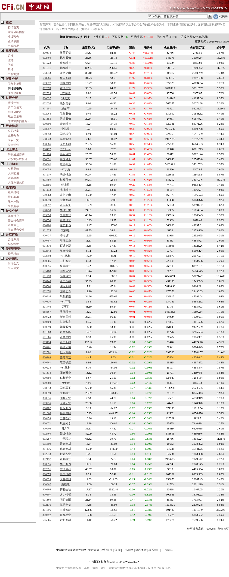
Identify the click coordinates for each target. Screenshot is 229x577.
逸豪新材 (65, 448)
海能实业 (65, 240)
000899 (47, 327)
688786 (47, 78)
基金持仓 (13, 216)
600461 (47, 347)
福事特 (65, 306)
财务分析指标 (16, 32)
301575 (47, 230)
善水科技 (65, 154)
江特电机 (65, 504)
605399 (47, 443)
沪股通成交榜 (16, 154)
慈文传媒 (65, 250)
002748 (47, 454)
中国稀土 (65, 159)
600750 (47, 210)
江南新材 (65, 342)
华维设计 (65, 235)
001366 (47, 413)
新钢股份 (65, 408)
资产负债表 (15, 107)
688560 (47, 286)
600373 (47, 474)
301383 (47, 118)
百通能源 (65, 245)
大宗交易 (13, 173)
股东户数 (13, 201)
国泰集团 (65, 83)
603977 (47, 83)
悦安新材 (65, 78)
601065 (47, 337)
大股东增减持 (16, 182)
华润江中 (65, 210)
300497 (47, 515)
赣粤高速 (65, 357)
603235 (47, 403)
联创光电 (65, 194)
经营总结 (13, 253)
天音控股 (65, 479)
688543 (47, 388)
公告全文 (13, 268)
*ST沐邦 (65, 255)
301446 (47, 306)
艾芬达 (65, 230)
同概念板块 (15, 93)
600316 (47, 296)
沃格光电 (65, 73)
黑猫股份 (65, 113)
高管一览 (13, 140)
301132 (47, 189)
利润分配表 (15, 112)
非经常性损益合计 (19, 121)
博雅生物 (65, 489)
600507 (47, 494)
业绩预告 (13, 36)
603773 (47, 73)
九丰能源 (65, 215)
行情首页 (13, 27)
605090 (47, 215)
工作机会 (167, 550)
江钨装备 (65, 205)
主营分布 (13, 135)
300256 (47, 266)
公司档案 (13, 131)
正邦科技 (65, 459)
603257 (47, 438)
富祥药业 (65, 515)
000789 (47, 382)
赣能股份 (65, 327)
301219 (47, 174)
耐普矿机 (65, 52)
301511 (47, 67)
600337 (47, 98)
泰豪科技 (65, 123)
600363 (47, 194)
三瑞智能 (65, 509)
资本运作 (13, 144)
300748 (47, 281)
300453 (47, 418)
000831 (47, 159)
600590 (47, 123)
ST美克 (65, 98)
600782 (47, 408)
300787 (47, 240)
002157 (47, 459)
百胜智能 (65, 332)
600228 (47, 367)
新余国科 (65, 316)
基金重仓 (13, 225)
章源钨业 (65, 88)
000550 (47, 220)
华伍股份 (65, 464)
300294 (47, 489)
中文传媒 (65, 474)
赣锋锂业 (65, 433)
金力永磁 (65, 281)
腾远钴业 (65, 174)
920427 (47, 235)
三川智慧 (65, 261)
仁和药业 (65, 377)
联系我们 (154, 550)
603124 (47, 342)
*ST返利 (65, 367)
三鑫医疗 (65, 418)
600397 (47, 205)
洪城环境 (65, 347)
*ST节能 (65, 301)
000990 (47, 225)
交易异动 (13, 168)
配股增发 (13, 244)
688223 (47, 139)
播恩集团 (65, 413)
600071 (47, 423)
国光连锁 (65, 271)
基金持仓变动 (16, 220)
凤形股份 (65, 57)
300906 (47, 428)
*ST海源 (65, 93)
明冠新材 (65, 286)
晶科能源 (65, 139)
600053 (47, 169)
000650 (47, 377)
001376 (47, 245)
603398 (47, 255)
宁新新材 (65, 200)
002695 (47, 184)
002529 (47, 93)
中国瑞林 (65, 438)
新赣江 (65, 484)
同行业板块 (15, 83)
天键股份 (65, 118)
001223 (47, 62)
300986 (47, 144)
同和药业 (65, 398)
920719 (47, 200)
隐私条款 (141, 550)
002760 (47, 57)
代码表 (223, 16)
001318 (47, 372)
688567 (47, 311)
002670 (47, 291)
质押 (10, 69)
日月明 (65, 428)
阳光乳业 (65, 372)
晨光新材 (65, 443)
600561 (47, 362)
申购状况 (13, 46)
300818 (47, 52)
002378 (47, 88)
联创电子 (65, 103)
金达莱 (65, 128)
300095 (47, 464)
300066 (47, 261)
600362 (47, 164)
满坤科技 (65, 189)
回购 (10, 64)
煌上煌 (65, 184)
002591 (47, 352)
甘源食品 (65, 469)
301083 (47, 332)
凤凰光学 (65, 423)
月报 (10, 55)
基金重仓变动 (16, 229)
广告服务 (128, 550)
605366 (47, 520)
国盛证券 (65, 291)
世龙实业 (65, 454)
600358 (47, 134)
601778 (47, 276)
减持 (10, 60)
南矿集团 (65, 499)
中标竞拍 (13, 74)
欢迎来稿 (106, 550)
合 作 (117, 550)
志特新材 (65, 144)
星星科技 (65, 266)
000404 (47, 321)
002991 (47, 469)
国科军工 (65, 388)
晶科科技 (65, 276)
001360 (47, 499)
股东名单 (13, 197)
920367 (47, 484)
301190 (47, 154)
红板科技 (65, 179)
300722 (47, 316)
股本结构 (13, 192)
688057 (47, 128)
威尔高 (65, 108)
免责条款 (93, 550)
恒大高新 (65, 352)
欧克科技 (65, 62)
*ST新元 (65, 149)
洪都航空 (65, 296)
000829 (47, 479)
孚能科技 (65, 311)
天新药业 (65, 403)
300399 (47, 393)
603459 (47, 179)
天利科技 (65, 393)
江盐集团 (65, 337)
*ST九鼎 (65, 169)
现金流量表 (15, 116)
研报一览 (13, 102)
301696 (47, 509)
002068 (47, 113)
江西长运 (65, 362)
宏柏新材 (65, 520)
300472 (47, 149)
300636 (47, 398)
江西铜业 (65, 164)
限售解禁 (13, 206)
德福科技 (65, 67)
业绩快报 (13, 41)
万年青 (65, 382)
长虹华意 (65, 321)
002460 (47, 433)
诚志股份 (65, 225)
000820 (47, 301)
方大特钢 (65, 494)
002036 (47, 103)
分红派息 (13, 239)
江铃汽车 (65, 220)
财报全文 (13, 263)
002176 (47, 504)
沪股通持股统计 (17, 159)
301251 (47, 108)
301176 (47, 448)
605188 (47, 271)
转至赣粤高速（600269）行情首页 (208, 528)
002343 (47, 250)
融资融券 (13, 178)
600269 (47, 357)
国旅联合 (65, 134)
